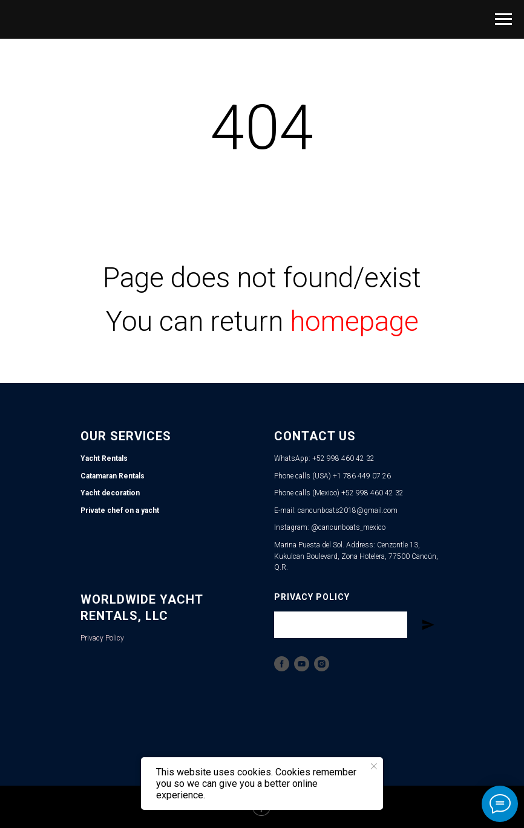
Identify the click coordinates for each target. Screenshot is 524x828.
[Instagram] (321, 663)
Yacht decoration (110, 493)
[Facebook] (281, 663)
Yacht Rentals (104, 458)
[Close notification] (374, 766)
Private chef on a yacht (119, 510)
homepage (354, 321)
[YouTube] (301, 663)
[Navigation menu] (503, 19)
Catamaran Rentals (112, 476)
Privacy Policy (102, 638)
